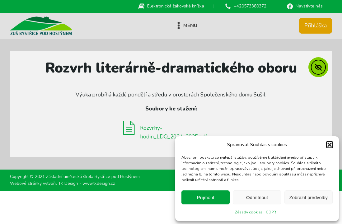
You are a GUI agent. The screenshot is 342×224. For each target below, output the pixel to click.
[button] (329, 145)
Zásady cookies (249, 212)
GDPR (271, 212)
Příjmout (205, 197)
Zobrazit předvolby (308, 197)
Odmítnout (257, 197)
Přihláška (315, 25)
